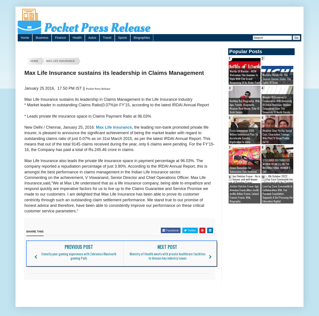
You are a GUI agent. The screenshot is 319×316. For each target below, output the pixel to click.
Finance (60, 37)
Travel (107, 37)
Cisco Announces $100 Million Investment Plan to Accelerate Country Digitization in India (244, 136)
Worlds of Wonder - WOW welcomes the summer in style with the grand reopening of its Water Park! (245, 76)
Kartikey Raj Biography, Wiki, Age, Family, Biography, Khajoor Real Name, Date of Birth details (245, 106)
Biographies (142, 37)
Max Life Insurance (60, 61)
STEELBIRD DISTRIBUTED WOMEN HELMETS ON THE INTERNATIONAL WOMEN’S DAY (276, 165)
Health (77, 37)
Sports (122, 37)
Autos (92, 37)
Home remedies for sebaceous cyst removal (243, 169)
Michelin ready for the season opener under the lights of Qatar (277, 78)
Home (25, 37)
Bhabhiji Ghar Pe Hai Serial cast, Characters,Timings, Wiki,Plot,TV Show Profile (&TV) (277, 136)
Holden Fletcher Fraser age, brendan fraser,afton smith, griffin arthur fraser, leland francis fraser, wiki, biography (244, 193)
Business (42, 37)
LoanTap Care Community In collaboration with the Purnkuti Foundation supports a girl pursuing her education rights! (278, 193)
